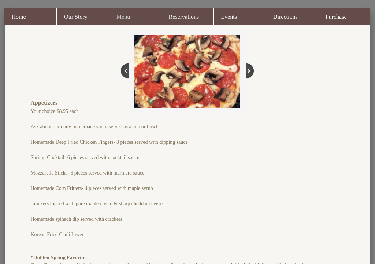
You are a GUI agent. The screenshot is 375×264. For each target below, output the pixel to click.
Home (19, 17)
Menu (123, 17)
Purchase (336, 17)
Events (229, 17)
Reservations (184, 17)
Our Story (76, 17)
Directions (285, 17)
